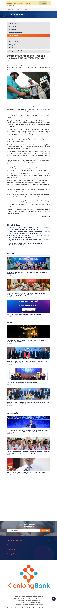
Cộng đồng (12, 29)
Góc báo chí (12, 26)
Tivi (10, 38)
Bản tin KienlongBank (16, 32)
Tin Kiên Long (13, 23)
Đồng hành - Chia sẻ (15, 51)
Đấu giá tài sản (13, 45)
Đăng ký (45, 530)
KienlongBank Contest (16, 42)
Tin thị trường (13, 35)
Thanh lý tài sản (14, 48)
